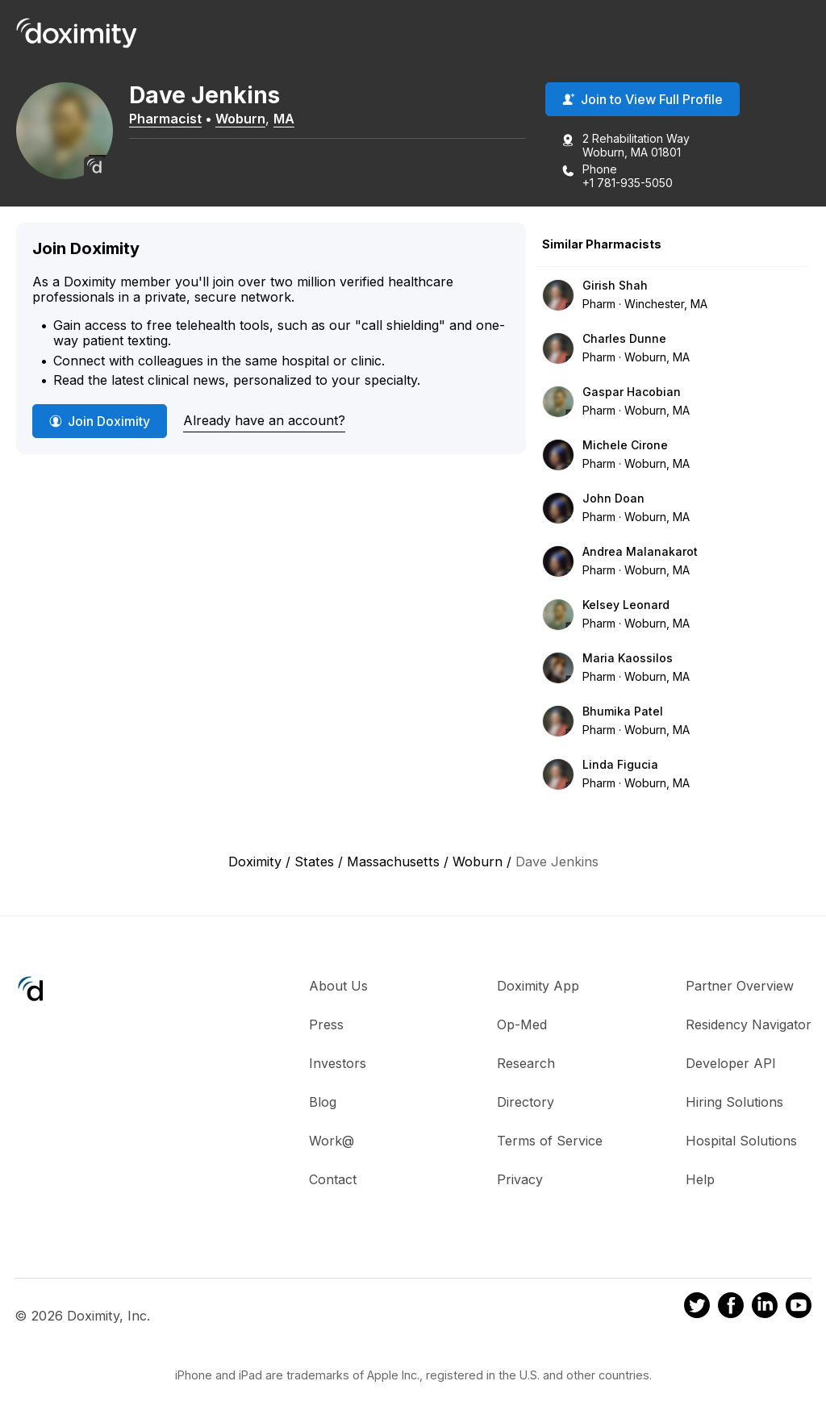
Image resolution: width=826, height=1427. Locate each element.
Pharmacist (165, 119)
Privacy (520, 1179)
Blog (322, 1102)
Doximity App (538, 986)
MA (283, 119)
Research (526, 1063)
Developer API (731, 1063)
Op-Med (522, 1024)
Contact (333, 1179)
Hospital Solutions (741, 1141)
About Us (338, 986)
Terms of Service (550, 1141)
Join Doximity (99, 421)
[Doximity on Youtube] (798, 1308)
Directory (525, 1102)
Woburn (240, 119)
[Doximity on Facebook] (731, 1308)
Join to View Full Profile (642, 99)
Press (326, 1024)
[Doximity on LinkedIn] (765, 1308)
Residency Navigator (748, 1024)
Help (700, 1179)
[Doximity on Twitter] (697, 1308)
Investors (337, 1063)
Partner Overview (740, 986)
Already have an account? (264, 420)
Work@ (331, 1141)
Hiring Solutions (734, 1102)
